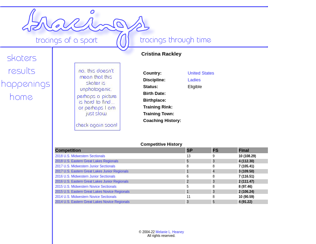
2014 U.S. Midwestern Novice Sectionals (86, 197)
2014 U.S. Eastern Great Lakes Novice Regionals (92, 202)
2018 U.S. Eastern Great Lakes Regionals (86, 161)
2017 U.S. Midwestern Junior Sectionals (85, 166)
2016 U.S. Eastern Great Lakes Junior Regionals (91, 181)
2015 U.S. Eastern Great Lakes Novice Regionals (92, 192)
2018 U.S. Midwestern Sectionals (80, 156)
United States (201, 73)
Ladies (194, 79)
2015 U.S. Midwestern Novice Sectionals (86, 186)
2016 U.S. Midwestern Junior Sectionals (85, 176)
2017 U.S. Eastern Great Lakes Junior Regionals (91, 171)
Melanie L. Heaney (170, 232)
